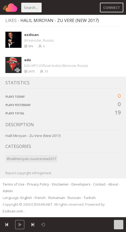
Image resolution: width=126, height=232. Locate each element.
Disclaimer (60, 184)
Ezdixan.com (13, 211)
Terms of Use (13, 184)
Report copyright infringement (28, 173)
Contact (99, 184)
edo (27, 59)
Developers (81, 184)
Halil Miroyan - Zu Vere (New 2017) (59, 20)
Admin (8, 191)
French (40, 197)
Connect (111, 7)
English (26, 197)
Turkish (90, 197)
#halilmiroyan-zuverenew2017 (31, 158)
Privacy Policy (38, 184)
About (113, 184)
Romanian (56, 197)
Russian (74, 197)
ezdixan (31, 34)
